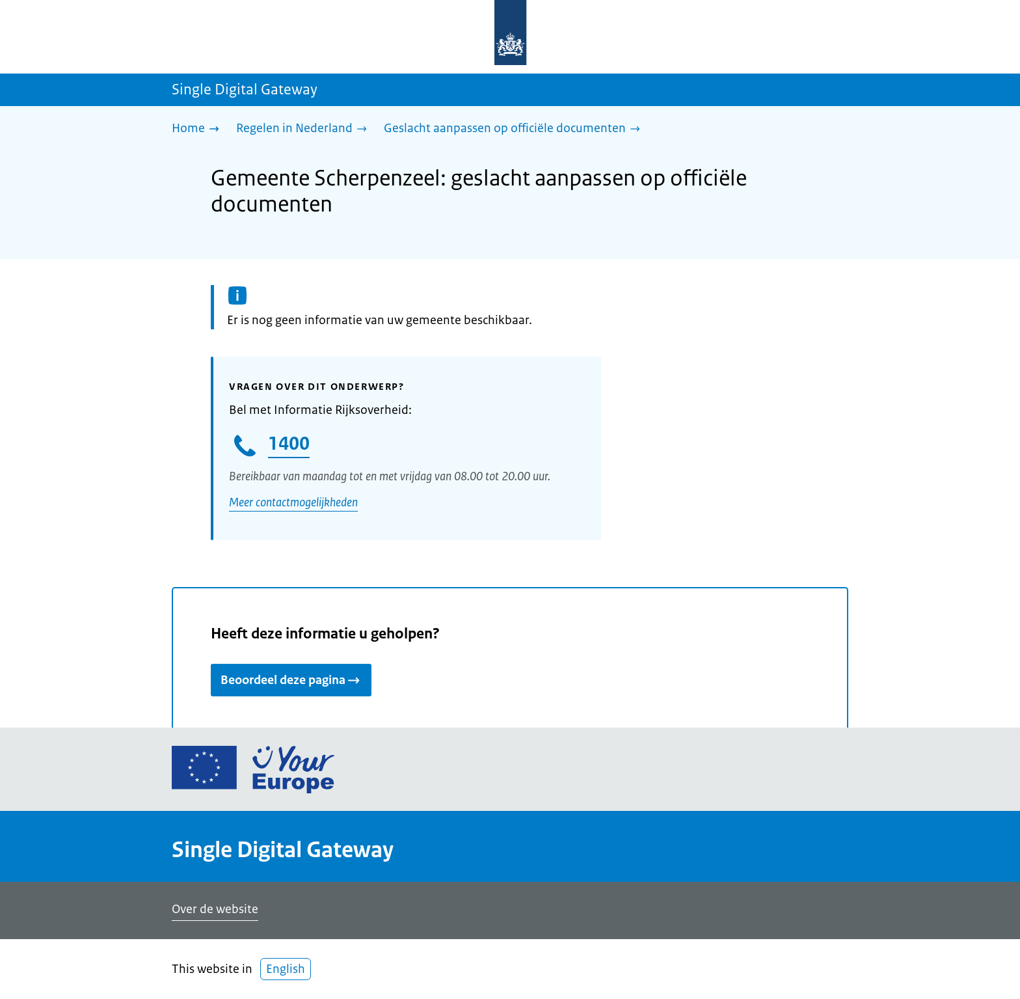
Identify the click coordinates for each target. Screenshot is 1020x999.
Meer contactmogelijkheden (293, 502)
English (285, 969)
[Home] (199, 129)
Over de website (215, 909)
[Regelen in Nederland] (304, 129)
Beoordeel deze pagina (291, 680)
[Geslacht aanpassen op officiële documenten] (515, 129)
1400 (289, 443)
